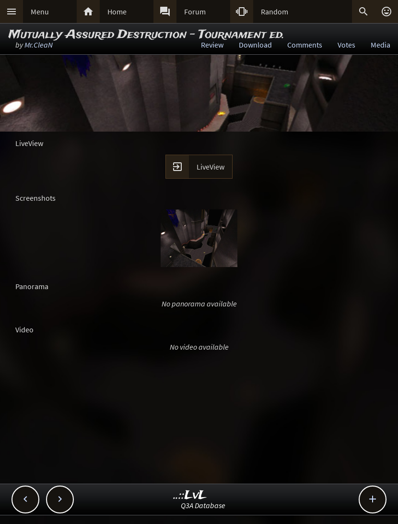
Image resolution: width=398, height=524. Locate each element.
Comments (304, 44)
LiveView (210, 166)
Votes (346, 44)
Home (117, 11)
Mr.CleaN (38, 44)
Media (380, 44)
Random (274, 11)
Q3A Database (203, 505)
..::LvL (190, 495)
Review (212, 44)
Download (255, 44)
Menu (40, 11)
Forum (195, 11)
